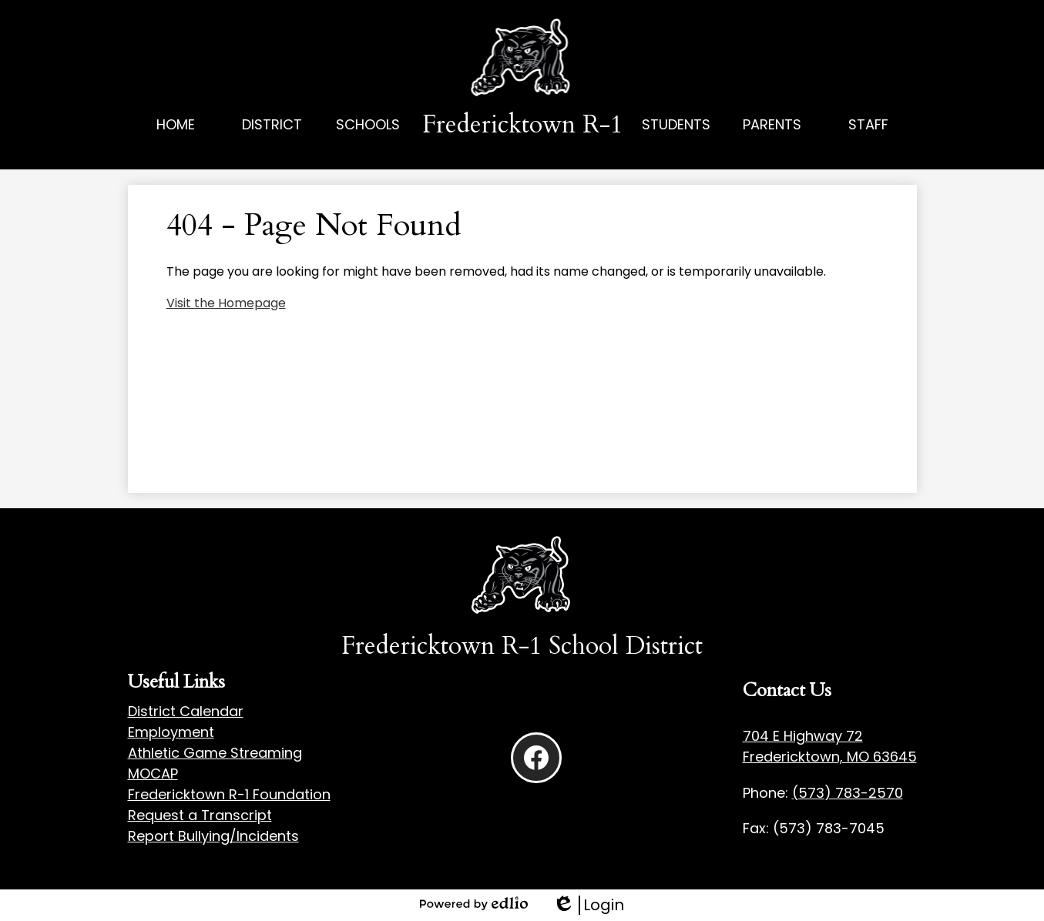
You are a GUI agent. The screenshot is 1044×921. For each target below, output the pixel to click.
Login (588, 905)
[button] (271, 141)
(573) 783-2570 (847, 792)
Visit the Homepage (226, 303)
